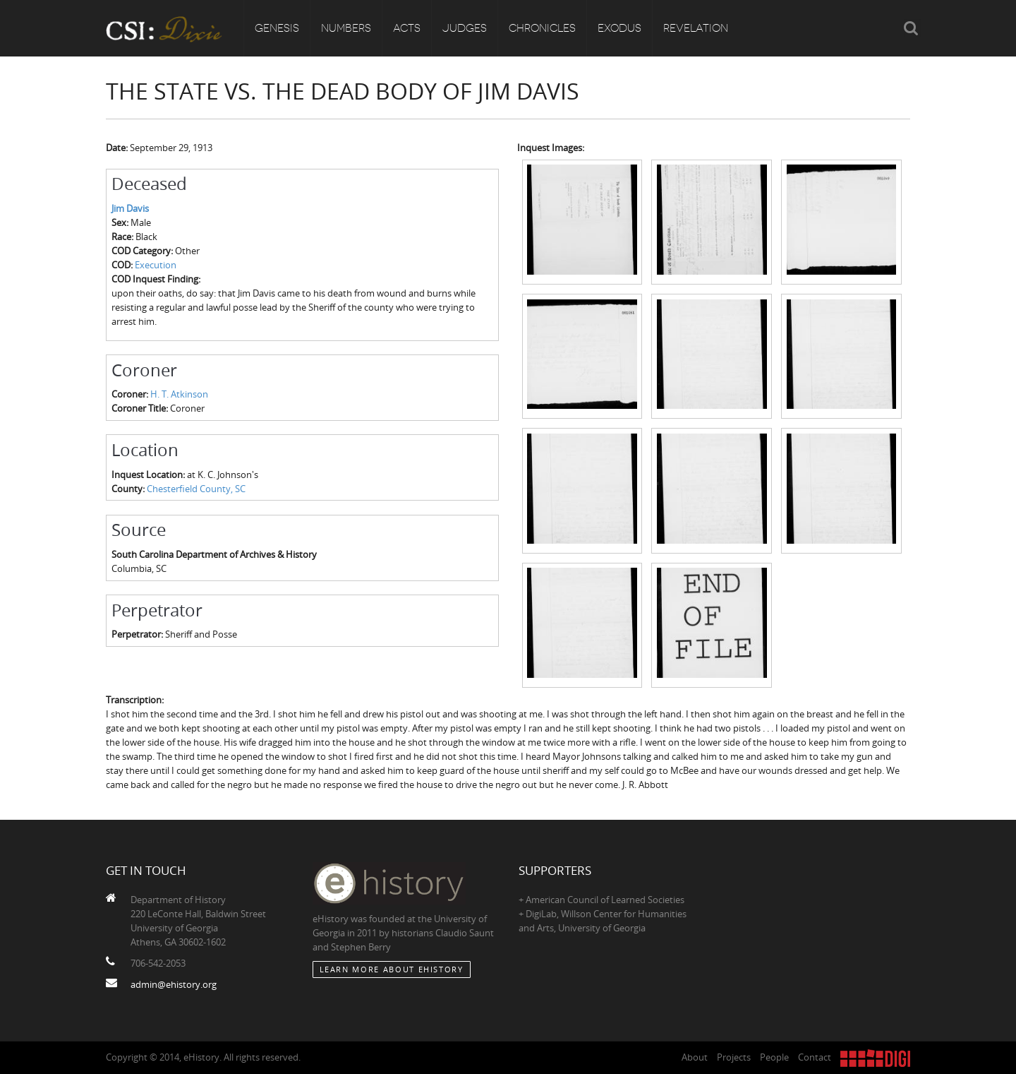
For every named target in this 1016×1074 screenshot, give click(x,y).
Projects (734, 1057)
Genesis (277, 28)
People (774, 1057)
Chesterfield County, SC (196, 488)
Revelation (695, 28)
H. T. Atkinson (179, 394)
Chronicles (542, 28)
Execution (155, 264)
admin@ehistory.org (174, 984)
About (695, 1057)
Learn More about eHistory (392, 969)
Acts (407, 28)
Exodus (619, 28)
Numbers (346, 28)
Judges (464, 28)
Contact (814, 1057)
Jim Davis (130, 208)
